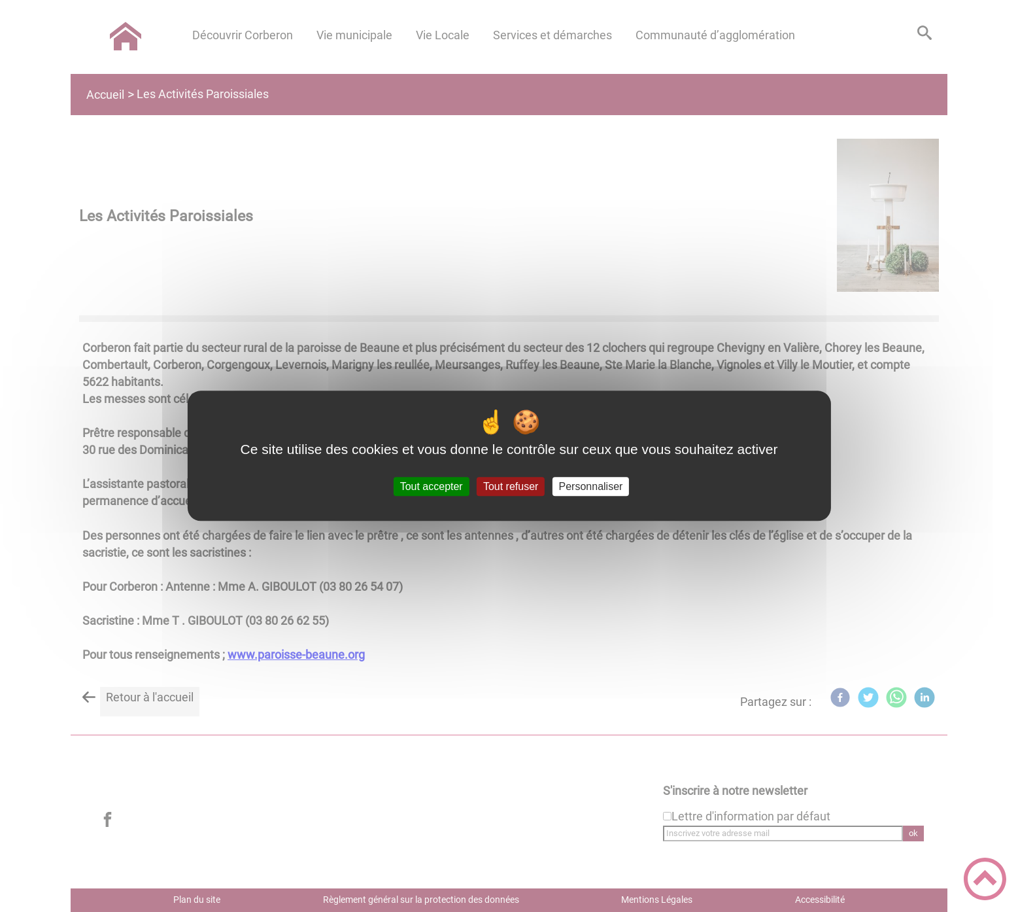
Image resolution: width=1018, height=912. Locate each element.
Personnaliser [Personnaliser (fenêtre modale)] (591, 486)
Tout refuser (510, 486)
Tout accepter (431, 486)
